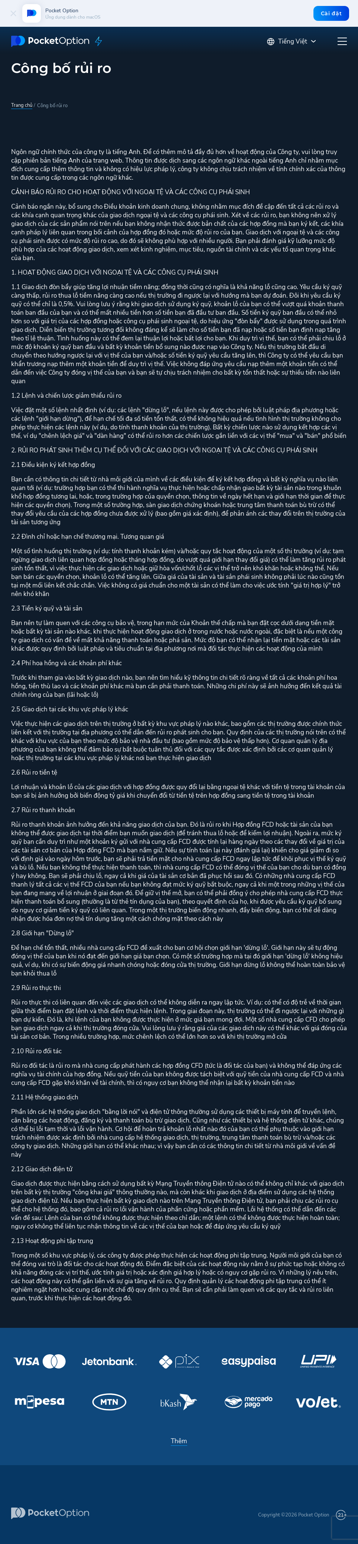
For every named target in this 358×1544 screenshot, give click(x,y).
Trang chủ (21, 105)
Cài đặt (331, 13)
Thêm (179, 1441)
